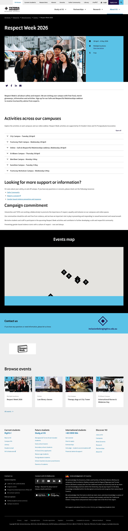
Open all (118, 130)
